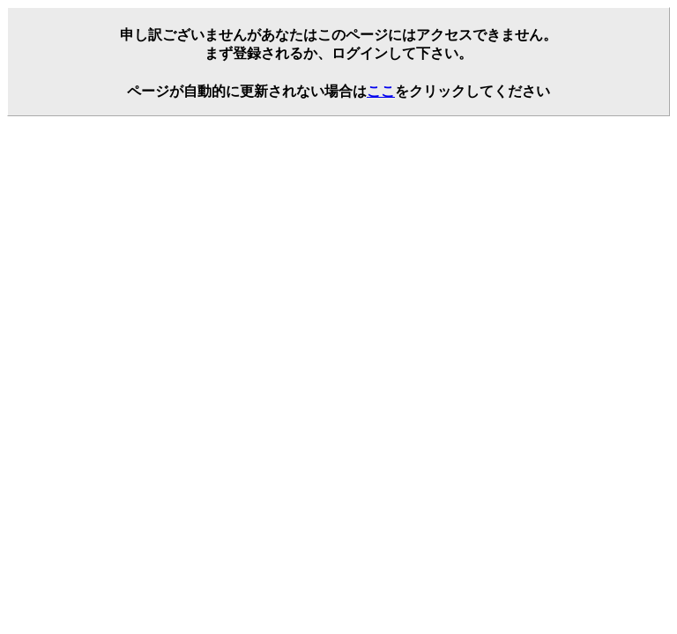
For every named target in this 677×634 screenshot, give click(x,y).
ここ (381, 91)
